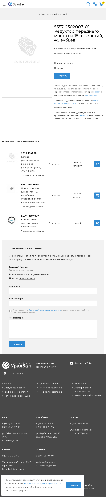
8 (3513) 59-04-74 (11, 423)
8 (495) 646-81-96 (79, 423)
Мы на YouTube (83, 363)
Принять (73, 485)
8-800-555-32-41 (95, 4)
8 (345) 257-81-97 (45, 455)
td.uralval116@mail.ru (13, 469)
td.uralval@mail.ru (27, 278)
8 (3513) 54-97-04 (11, 427)
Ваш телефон (16, 298)
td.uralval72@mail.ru (46, 465)
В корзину (62, 76)
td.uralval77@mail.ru (80, 433)
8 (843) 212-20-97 (11, 455)
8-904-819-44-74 (45, 427)
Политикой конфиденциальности (45, 310)
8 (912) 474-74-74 (40, 274)
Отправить (17, 344)
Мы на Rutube (15, 373)
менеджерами (92, 95)
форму (96, 92)
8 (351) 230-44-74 (45, 423)
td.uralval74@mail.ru (46, 437)
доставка (84, 116)
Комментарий (16, 317)
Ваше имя (14, 286)
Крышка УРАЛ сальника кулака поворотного (30, 223)
